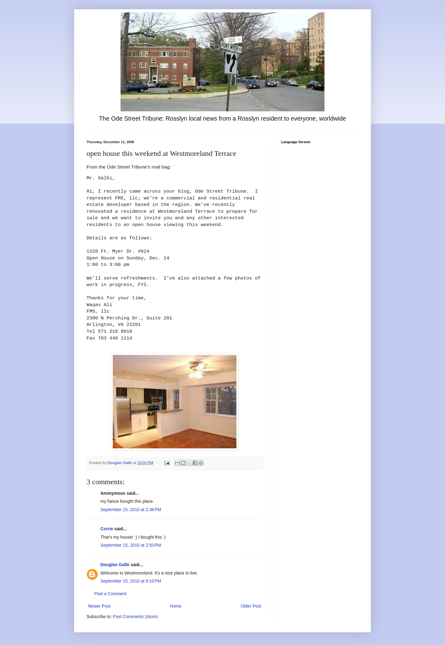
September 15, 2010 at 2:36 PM (130, 509)
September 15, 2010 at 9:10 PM (130, 581)
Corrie (106, 528)
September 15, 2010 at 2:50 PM (130, 545)
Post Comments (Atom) (135, 616)
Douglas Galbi (114, 564)
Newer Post (99, 606)
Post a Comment (110, 593)
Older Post (251, 606)
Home (175, 606)
